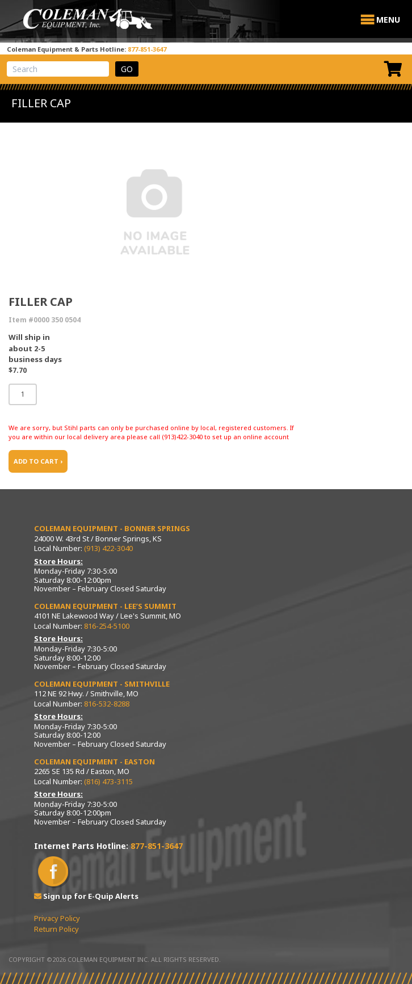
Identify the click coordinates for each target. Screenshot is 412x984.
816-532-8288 (106, 704)
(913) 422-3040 (108, 548)
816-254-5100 (106, 626)
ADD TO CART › (38, 461)
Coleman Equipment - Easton (94, 761)
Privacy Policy (57, 918)
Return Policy (56, 929)
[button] (388, 20)
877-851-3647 (147, 49)
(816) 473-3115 (108, 781)
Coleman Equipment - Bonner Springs (112, 528)
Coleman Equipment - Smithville (102, 684)
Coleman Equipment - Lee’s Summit (105, 606)
